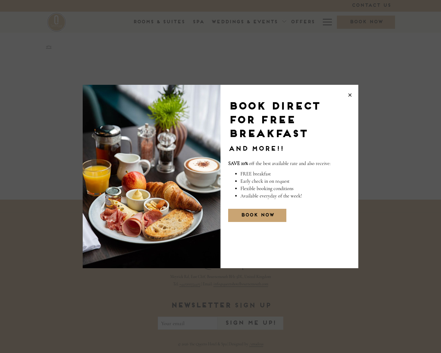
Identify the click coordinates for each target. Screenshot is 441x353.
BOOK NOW (257, 215)
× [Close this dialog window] (350, 93)
